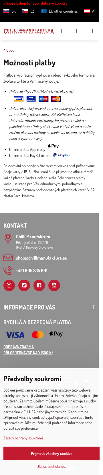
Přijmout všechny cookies (51, 453)
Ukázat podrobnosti (52, 466)
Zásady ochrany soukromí (23, 437)
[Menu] (92, 31)
